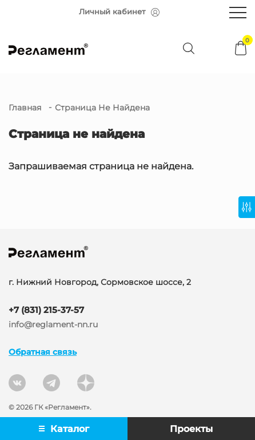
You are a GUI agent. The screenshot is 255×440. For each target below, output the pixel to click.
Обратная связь (43, 352)
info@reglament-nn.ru (53, 325)
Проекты (191, 428)
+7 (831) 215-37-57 (46, 309)
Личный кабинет (119, 12)
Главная (25, 107)
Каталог (64, 428)
